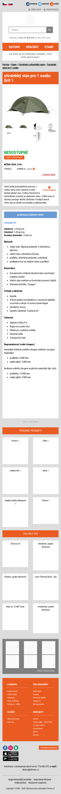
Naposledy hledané (42, 779)
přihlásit (35, 9)
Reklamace (11, 698)
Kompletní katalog (49, 747)
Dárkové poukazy (13, 719)
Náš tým (36, 735)
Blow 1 (46, 470)
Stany (49, 47)
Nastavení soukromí (37, 782)
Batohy (14, 47)
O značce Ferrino (39, 725)
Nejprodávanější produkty (19, 779)
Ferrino (5, 64)
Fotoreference (38, 729)
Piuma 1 (15, 440)
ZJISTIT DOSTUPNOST (14, 157)
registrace (51, 9)
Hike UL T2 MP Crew (15, 606)
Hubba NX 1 (15, 470)
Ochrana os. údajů (13, 704)
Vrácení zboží (12, 694)
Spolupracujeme (38, 704)
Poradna (36, 694)
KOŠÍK (56, 4)
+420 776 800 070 (26, 37)
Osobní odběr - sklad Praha (42, 722)
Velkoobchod (20, 782)
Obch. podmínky (13, 701)
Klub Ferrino (37, 691)
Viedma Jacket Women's (15, 576)
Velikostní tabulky (39, 698)
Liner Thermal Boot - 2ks (46, 576)
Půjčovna (10, 722)
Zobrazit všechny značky (45, 671)
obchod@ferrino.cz (30, 769)
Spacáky (32, 47)
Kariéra (35, 732)
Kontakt (35, 719)
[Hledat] (49, 30)
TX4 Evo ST (15, 543)
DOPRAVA (33, 4)
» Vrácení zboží (48, 174)
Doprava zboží (12, 691)
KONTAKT (45, 4)
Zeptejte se (37, 701)
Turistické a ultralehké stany (31, 64)
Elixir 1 (46, 440)
